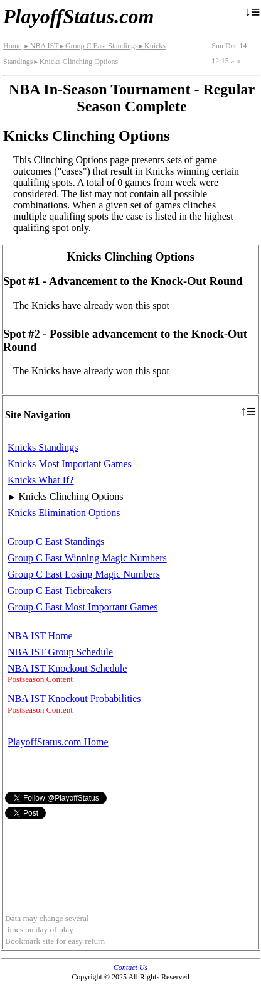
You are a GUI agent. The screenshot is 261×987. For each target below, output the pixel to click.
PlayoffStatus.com (78, 16)
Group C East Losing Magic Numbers (84, 574)
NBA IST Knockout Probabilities (74, 698)
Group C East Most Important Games (83, 606)
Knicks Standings (43, 447)
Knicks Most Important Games (70, 463)
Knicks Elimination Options (64, 512)
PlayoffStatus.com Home (58, 741)
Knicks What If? (40, 480)
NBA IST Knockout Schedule (67, 668)
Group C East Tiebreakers (60, 590)
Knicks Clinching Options (75, 61)
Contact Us (130, 967)
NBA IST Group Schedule (60, 652)
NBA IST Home (40, 635)
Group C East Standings (97, 45)
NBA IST (40, 45)
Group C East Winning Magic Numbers (87, 558)
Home (12, 45)
